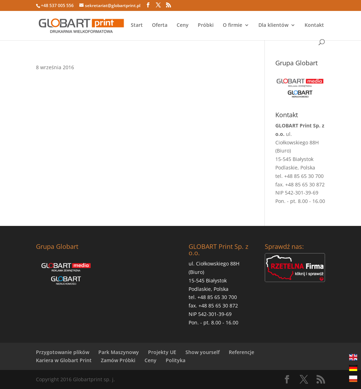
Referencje (241, 352)
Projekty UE (162, 352)
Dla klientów (273, 25)
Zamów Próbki (118, 360)
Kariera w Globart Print (64, 360)
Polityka (175, 360)
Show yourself (202, 352)
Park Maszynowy (118, 352)
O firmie (232, 25)
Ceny (183, 25)
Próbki (206, 25)
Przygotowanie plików (62, 352)
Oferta (159, 25)
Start (137, 25)
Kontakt (314, 25)
